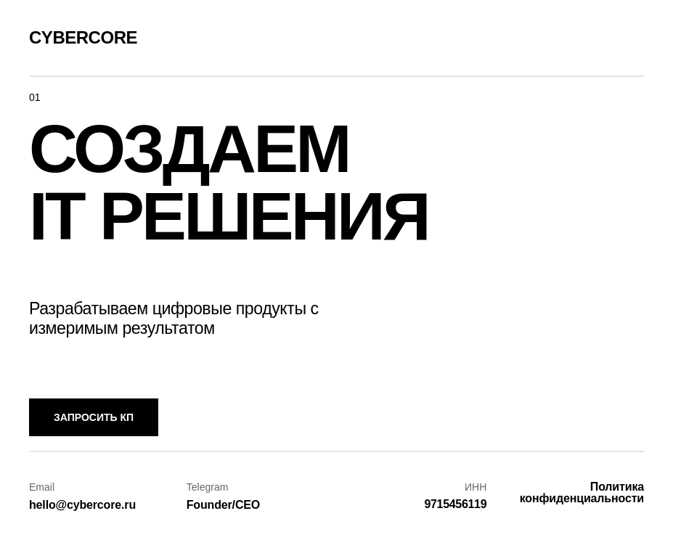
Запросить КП (94, 417)
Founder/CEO (223, 505)
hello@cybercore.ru (82, 505)
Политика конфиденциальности (582, 492)
